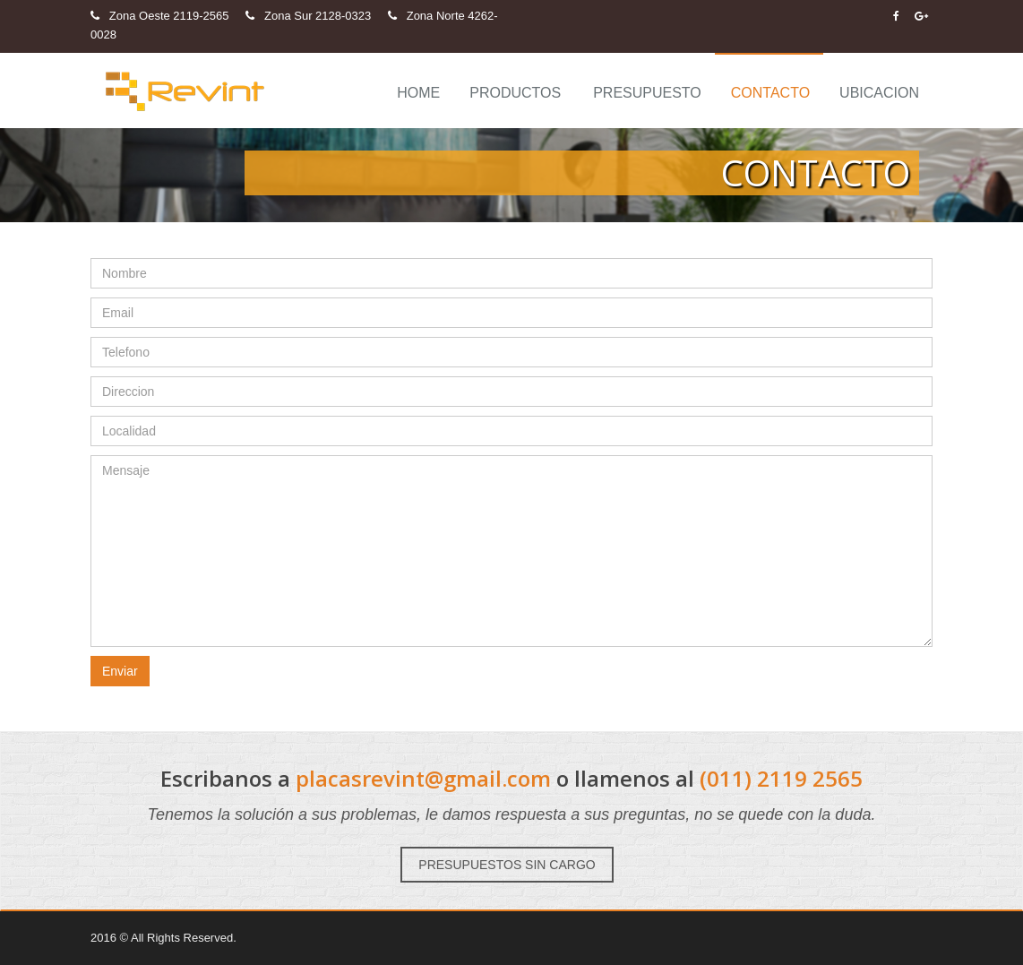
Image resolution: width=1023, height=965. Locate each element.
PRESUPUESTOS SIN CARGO (506, 864)
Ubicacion (879, 92)
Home (418, 92)
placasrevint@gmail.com (423, 778)
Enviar (120, 671)
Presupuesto (647, 92)
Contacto (770, 92)
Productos (515, 92)
